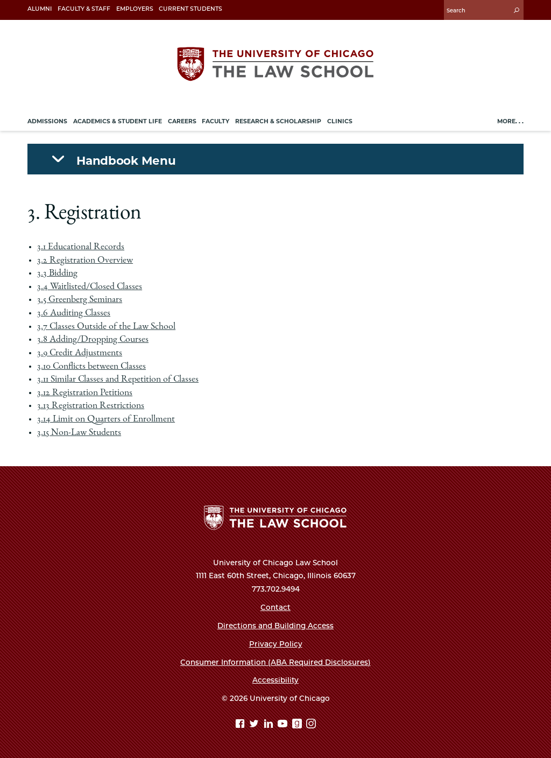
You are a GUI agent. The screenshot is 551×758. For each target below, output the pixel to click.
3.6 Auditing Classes (73, 313)
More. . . (510, 121)
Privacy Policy (275, 644)
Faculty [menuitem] (215, 121)
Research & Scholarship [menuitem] (278, 121)
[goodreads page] (298, 725)
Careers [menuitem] (182, 121)
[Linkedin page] (270, 725)
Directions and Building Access (275, 625)
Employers (134, 8)
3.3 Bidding (57, 273)
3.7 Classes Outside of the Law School (106, 327)
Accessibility (275, 680)
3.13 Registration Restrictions (90, 406)
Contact (275, 607)
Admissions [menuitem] (47, 121)
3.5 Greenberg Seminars (79, 300)
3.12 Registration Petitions (84, 393)
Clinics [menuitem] (339, 121)
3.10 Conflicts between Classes (91, 366)
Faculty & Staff (84, 8)
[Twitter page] (255, 725)
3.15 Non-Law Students (79, 433)
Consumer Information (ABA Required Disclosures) (275, 662)
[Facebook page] (241, 725)
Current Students (190, 8)
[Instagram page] (311, 725)
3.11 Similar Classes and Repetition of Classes (118, 379)
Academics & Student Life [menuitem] (117, 121)
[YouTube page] (284, 725)
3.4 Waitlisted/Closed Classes (89, 287)
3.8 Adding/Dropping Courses (93, 340)
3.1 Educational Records (80, 247)
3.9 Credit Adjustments (79, 353)
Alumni (39, 8)
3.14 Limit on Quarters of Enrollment (106, 419)
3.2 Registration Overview (85, 260)
